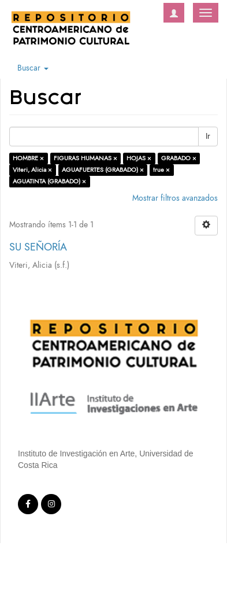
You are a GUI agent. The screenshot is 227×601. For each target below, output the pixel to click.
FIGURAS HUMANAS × (85, 158)
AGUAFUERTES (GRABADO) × (103, 169)
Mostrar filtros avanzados (175, 198)
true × (161, 169)
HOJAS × (138, 158)
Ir (208, 136)
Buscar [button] (33, 67)
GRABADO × (178, 158)
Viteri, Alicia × (32, 169)
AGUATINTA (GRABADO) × (49, 181)
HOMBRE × (28, 158)
